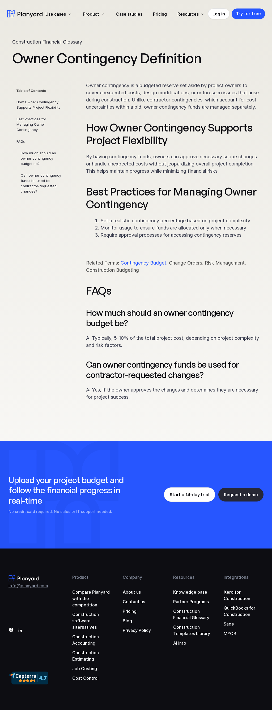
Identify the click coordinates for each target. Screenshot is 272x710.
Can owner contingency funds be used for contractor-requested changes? (41, 183)
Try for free (248, 13)
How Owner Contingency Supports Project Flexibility (38, 104)
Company (132, 577)
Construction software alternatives (85, 621)
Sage (229, 624)
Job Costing (84, 668)
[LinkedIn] (20, 631)
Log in (218, 13)
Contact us (134, 601)
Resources (188, 14)
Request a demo (241, 494)
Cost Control (85, 678)
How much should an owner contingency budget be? (38, 158)
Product (91, 14)
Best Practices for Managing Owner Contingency (31, 124)
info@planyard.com (28, 585)
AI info (179, 643)
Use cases (55, 14)
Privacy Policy (137, 630)
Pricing (160, 14)
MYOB (230, 633)
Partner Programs (191, 601)
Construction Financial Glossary (47, 42)
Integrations (236, 577)
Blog (127, 620)
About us (132, 592)
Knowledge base (190, 592)
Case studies (129, 14)
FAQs (20, 141)
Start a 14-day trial (189, 494)
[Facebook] (11, 631)
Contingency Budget (143, 263)
